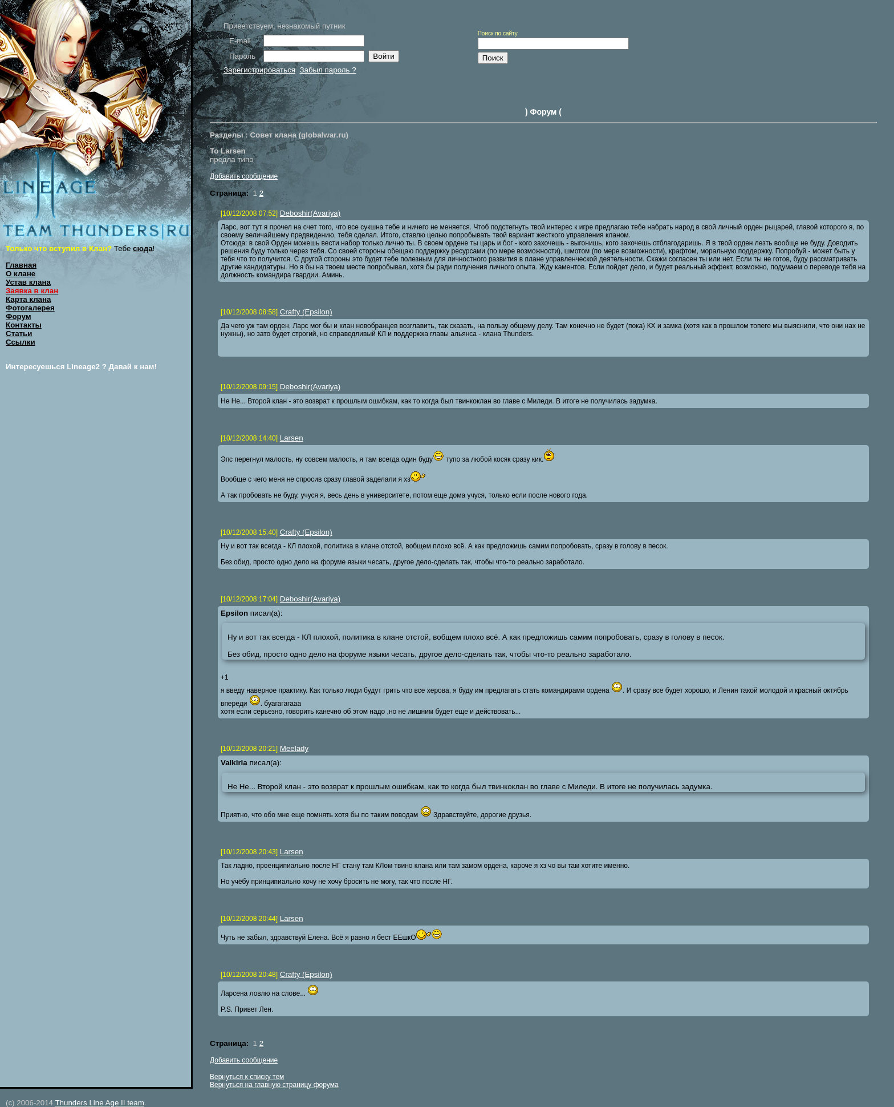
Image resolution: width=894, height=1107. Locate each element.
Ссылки (20, 342)
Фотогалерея (30, 308)
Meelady (294, 748)
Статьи (19, 333)
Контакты (24, 325)
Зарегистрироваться (259, 70)
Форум (18, 316)
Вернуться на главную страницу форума (274, 1085)
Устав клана (28, 282)
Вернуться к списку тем (247, 1077)
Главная (21, 265)
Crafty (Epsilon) (306, 312)
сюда (143, 248)
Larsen (291, 438)
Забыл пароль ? (327, 70)
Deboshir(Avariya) (310, 213)
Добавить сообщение (244, 176)
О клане (20, 273)
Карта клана (28, 299)
